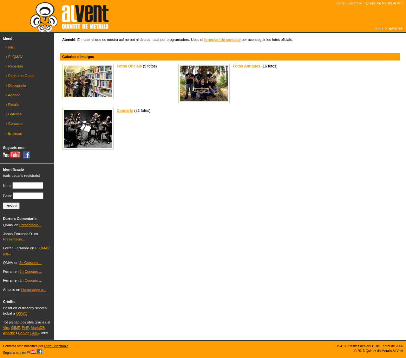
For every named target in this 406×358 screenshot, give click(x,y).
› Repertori (14, 66)
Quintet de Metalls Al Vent (384, 3)
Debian (23, 333)
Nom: (7, 186)
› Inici (10, 47)
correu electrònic (56, 346)
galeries (396, 28)
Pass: (7, 196)
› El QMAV (14, 57)
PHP (25, 327)
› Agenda (13, 95)
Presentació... (30, 225)
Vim (6, 327)
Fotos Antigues (246, 66)
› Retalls (12, 104)
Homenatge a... (33, 289)
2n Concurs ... (30, 263)
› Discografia (16, 85)
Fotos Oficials (129, 66)
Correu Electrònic (349, 3)
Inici (379, 28)
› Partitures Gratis (20, 76)
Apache (9, 333)
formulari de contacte (222, 40)
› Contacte (14, 123)
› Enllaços (14, 133)
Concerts (125, 110)
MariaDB (38, 327)
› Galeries (14, 114)
